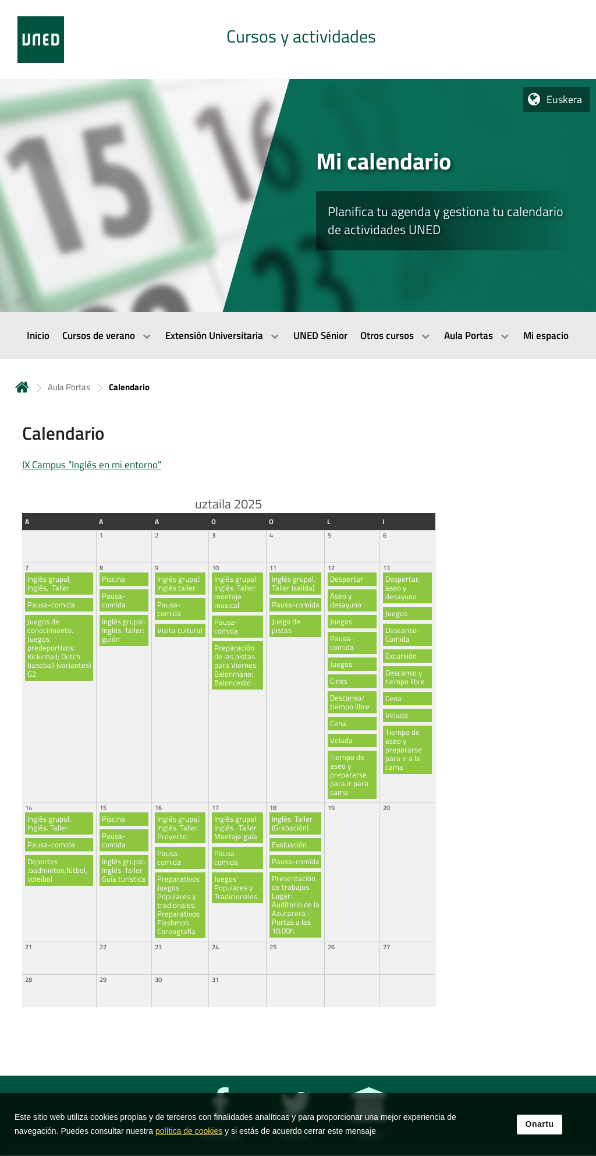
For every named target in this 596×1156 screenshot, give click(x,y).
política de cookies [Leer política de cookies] (188, 1131)
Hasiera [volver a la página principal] (22, 387)
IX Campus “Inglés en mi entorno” (91, 464)
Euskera (564, 99)
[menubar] (298, 335)
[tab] (298, 39)
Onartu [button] (540, 1124)
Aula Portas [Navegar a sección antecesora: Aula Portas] (69, 387)
